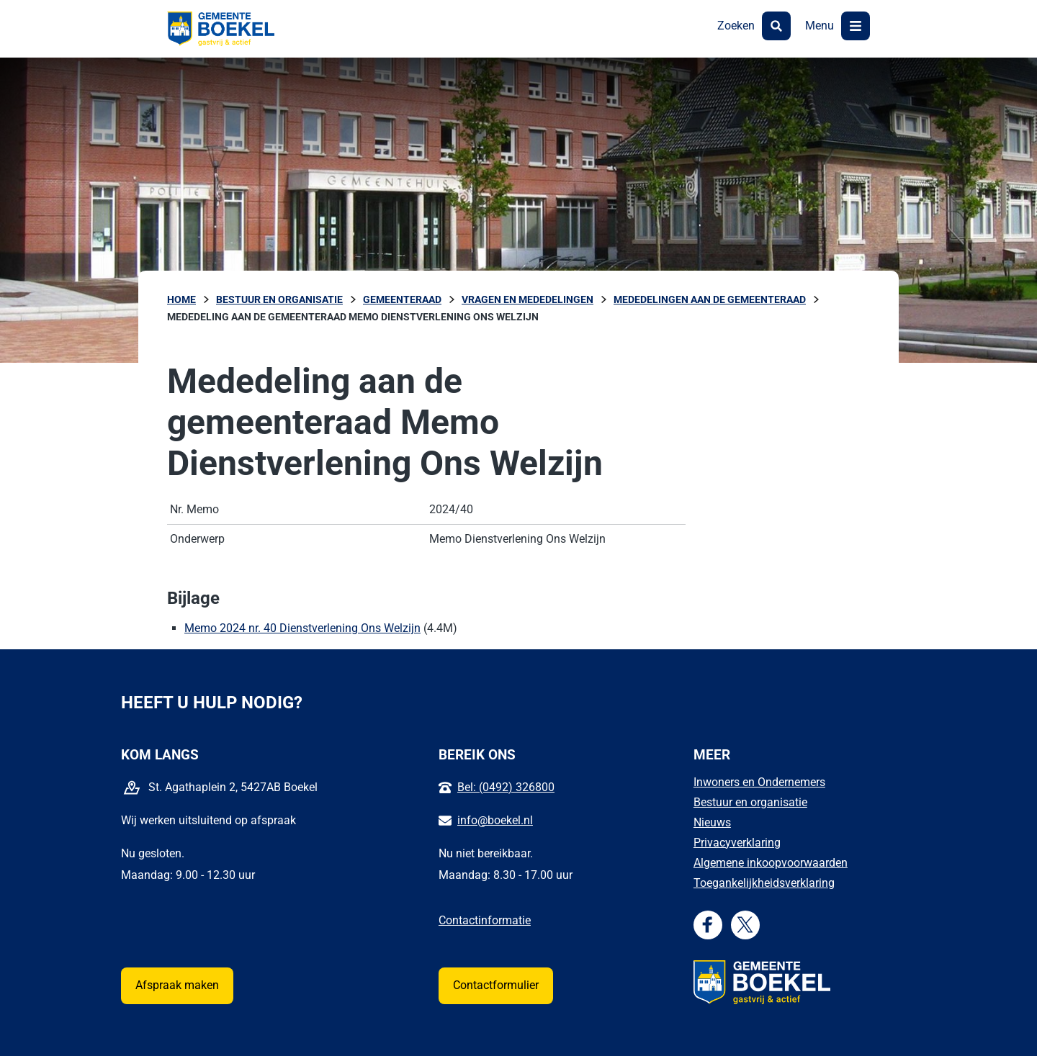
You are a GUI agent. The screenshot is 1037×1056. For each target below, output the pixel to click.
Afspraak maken (177, 985)
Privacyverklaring (737, 842)
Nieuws (712, 822)
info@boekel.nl (495, 820)
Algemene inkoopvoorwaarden (770, 863)
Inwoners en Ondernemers (759, 782)
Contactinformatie (485, 920)
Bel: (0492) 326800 (506, 787)
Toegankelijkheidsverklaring (764, 883)
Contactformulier (496, 985)
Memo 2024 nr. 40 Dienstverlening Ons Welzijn (302, 628)
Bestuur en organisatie (750, 802)
